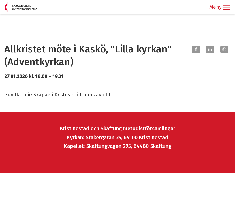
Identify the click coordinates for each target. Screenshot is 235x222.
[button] (226, 7)
